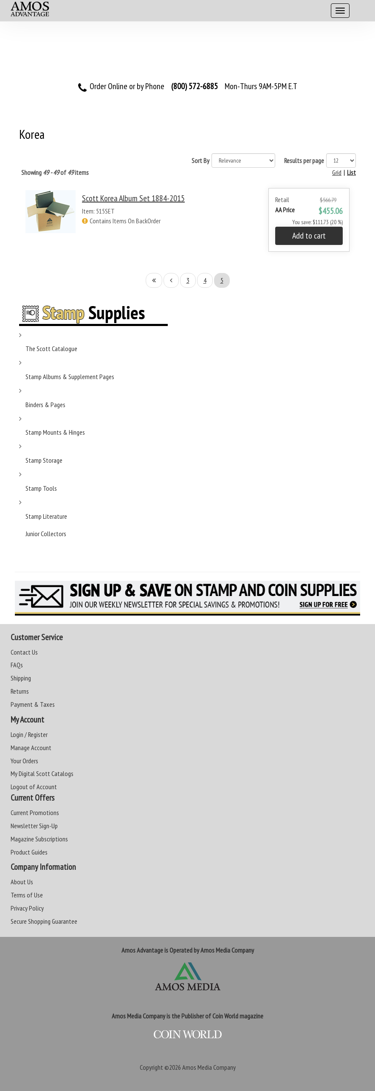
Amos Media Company (209, 1067)
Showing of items (55, 172)
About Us (22, 881)
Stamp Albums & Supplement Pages (69, 376)
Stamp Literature (46, 516)
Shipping (21, 678)
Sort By (200, 160)
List (351, 172)
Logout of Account (34, 786)
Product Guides (29, 852)
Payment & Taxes (33, 704)
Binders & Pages (45, 404)
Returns (20, 691)
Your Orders (24, 760)
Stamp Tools (41, 488)
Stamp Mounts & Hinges (55, 432)
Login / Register (29, 734)
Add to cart (309, 235)
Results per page (304, 160)
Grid (336, 172)
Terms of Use (27, 895)
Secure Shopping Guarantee (44, 921)
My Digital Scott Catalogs (42, 773)
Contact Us (24, 652)
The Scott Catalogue (51, 348)
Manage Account (31, 747)
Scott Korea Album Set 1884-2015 (133, 198)
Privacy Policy (27, 908)
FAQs (17, 665)
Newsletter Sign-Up (34, 825)
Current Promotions (35, 812)
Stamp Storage (43, 460)
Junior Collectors (45, 533)
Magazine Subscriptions (39, 839)
